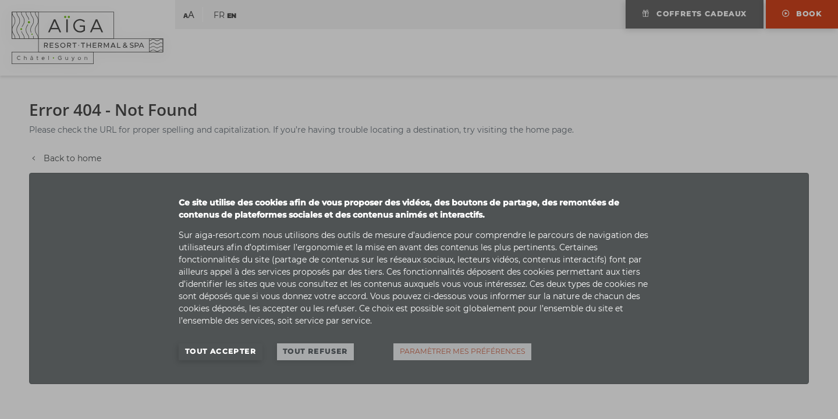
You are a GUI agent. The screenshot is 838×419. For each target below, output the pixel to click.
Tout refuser (315, 351)
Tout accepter (220, 351)
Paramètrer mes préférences (462, 351)
